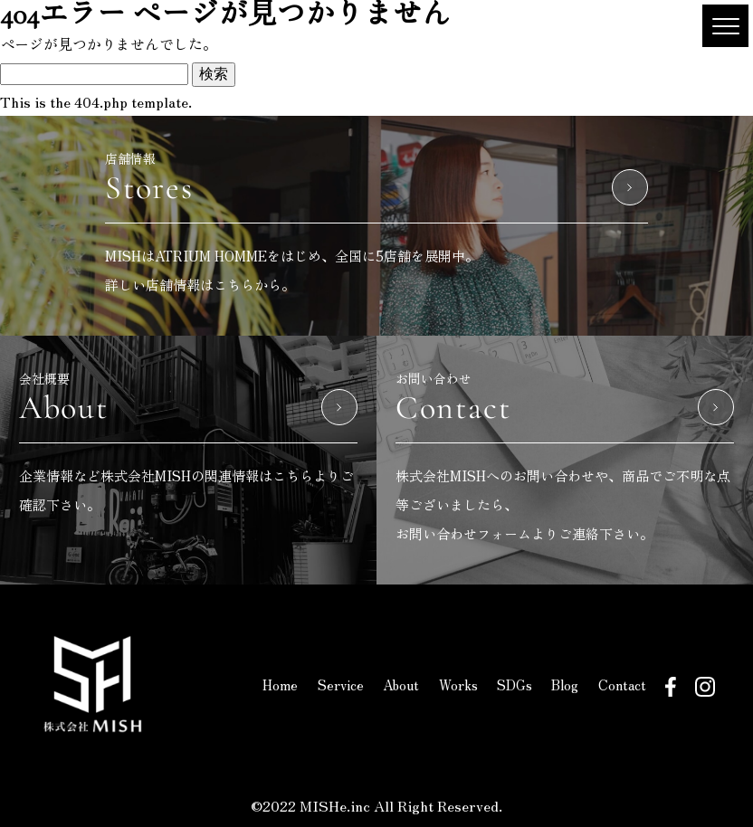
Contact (622, 684)
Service (341, 684)
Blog (564, 684)
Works (458, 684)
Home (280, 684)
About (401, 684)
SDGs (514, 684)
